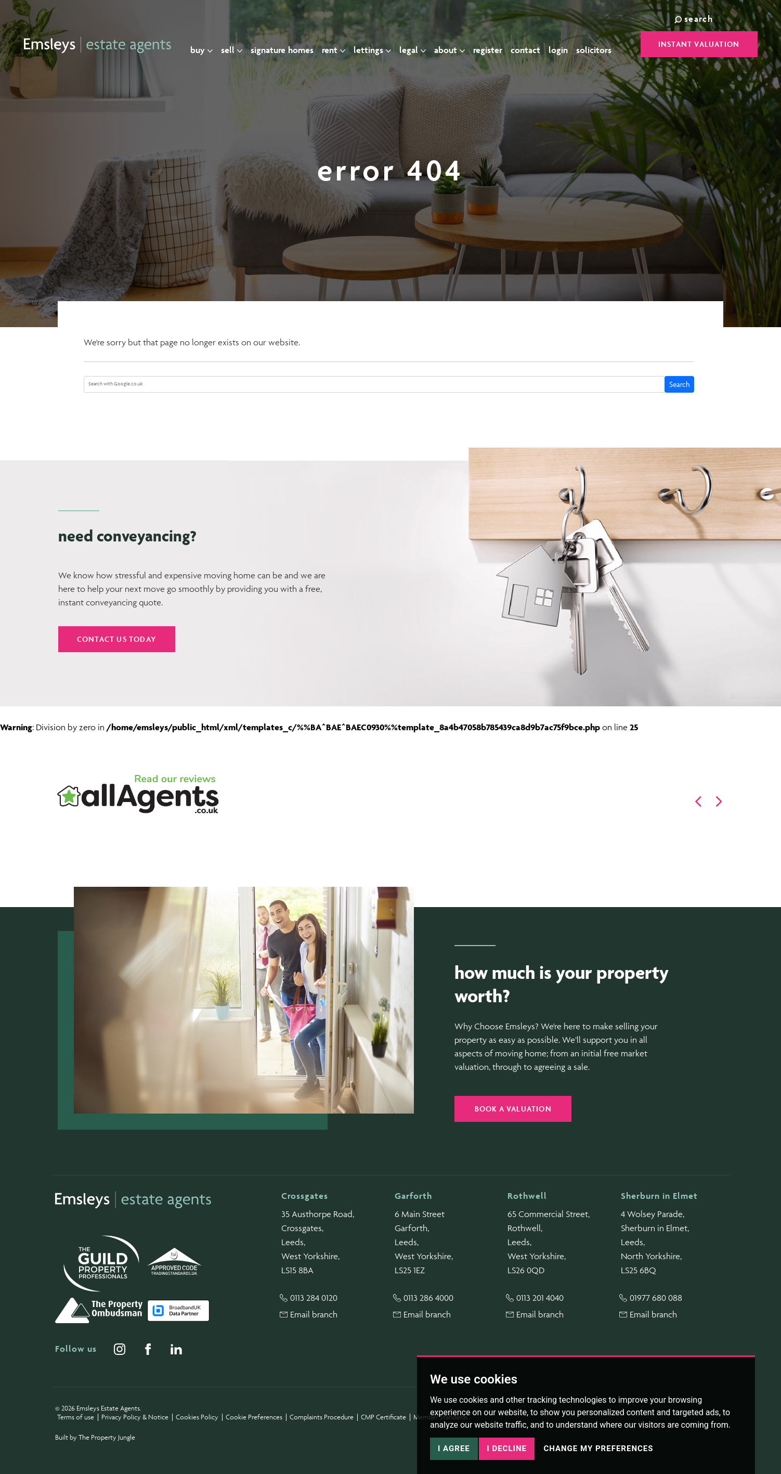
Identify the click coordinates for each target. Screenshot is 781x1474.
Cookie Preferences (254, 1417)
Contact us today (117, 639)
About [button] (454, 45)
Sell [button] (236, 45)
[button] (698, 801)
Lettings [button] (377, 45)
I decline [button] (507, 1448)
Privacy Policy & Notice (134, 1417)
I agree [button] (454, 1448)
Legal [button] (417, 45)
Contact (530, 45)
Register (492, 45)
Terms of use (75, 1417)
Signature (286, 45)
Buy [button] (206, 45)
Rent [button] (338, 45)
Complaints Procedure (322, 1417)
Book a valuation (513, 1109)
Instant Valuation (698, 44)
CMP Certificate (383, 1417)
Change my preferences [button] (598, 1448)
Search (679, 384)
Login (562, 45)
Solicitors (598, 45)
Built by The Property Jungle (95, 1437)
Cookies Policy (197, 1417)
